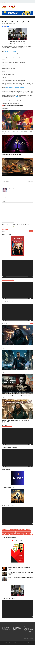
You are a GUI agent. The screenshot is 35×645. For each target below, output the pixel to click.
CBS (6, 530)
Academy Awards (13, 529)
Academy (4, 100)
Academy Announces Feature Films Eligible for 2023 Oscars (12, 154)
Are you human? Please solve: (9, 226)
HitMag (32, 642)
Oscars (15, 105)
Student (18, 105)
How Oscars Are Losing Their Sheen (11, 51)
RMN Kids (14, 630)
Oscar (5, 533)
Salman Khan (18, 533)
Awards (8, 20)
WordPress (28, 642)
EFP (25, 530)
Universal (10, 534)
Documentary (22, 530)
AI (16, 529)
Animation (22, 529)
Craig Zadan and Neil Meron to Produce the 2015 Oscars (14, 87)
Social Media (22, 533)
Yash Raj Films (27, 534)
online (17, 96)
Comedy (11, 530)
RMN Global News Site (16, 627)
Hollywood (12, 105)
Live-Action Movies (24, 20)
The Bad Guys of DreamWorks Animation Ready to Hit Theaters (13, 176)
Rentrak (15, 533)
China (8, 530)
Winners (21, 105)
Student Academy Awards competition (20, 44)
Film (30, 530)
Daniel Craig (15, 530)
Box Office (3, 530)
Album (19, 529)
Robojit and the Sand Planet (17, 631)
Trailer (6, 534)
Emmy (28, 530)
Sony (26, 533)
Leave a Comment (12, 23)
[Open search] (32, 17)
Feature (16, 20)
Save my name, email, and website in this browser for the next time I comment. (16, 224)
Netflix (3, 533)
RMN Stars (8, 23)
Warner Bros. (20, 534)
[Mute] (30, 276)
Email (3, 216)
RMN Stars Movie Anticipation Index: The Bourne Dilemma (12, 371)
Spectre (3, 534)
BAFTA (25, 529)
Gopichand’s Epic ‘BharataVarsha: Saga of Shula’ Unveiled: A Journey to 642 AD (20, 577)
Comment (3, 201)
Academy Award (7, 105)
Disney (19, 530)
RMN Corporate (15, 633)
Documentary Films (12, 20)
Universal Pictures (15, 534)
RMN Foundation (15, 636)
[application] (17, 269)
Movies (29, 20)
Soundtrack (29, 533)
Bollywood (28, 529)
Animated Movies (4, 20)
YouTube (31, 534)
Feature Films (20, 20)
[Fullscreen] (32, 276)
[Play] (2, 276)
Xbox (24, 534)
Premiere (11, 533)
